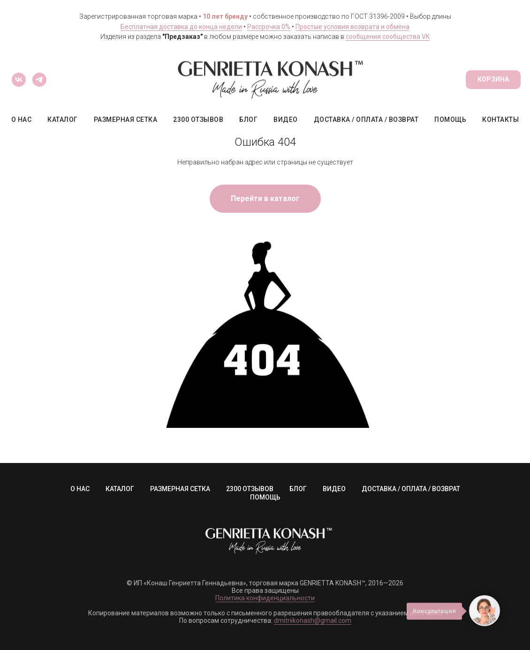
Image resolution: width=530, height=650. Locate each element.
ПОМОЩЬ (450, 119)
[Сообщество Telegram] (39, 80)
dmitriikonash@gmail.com (312, 620)
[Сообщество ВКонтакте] (19, 80)
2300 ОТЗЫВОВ (198, 119)
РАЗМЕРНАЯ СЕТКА (126, 119)
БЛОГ (248, 119)
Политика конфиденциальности (265, 598)
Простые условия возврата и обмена (352, 26)
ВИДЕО (285, 119)
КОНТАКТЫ (500, 119)
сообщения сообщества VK (388, 36)
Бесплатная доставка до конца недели (181, 26)
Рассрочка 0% (268, 26)
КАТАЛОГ (62, 119)
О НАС (21, 119)
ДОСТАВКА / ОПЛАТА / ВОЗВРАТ (366, 119)
